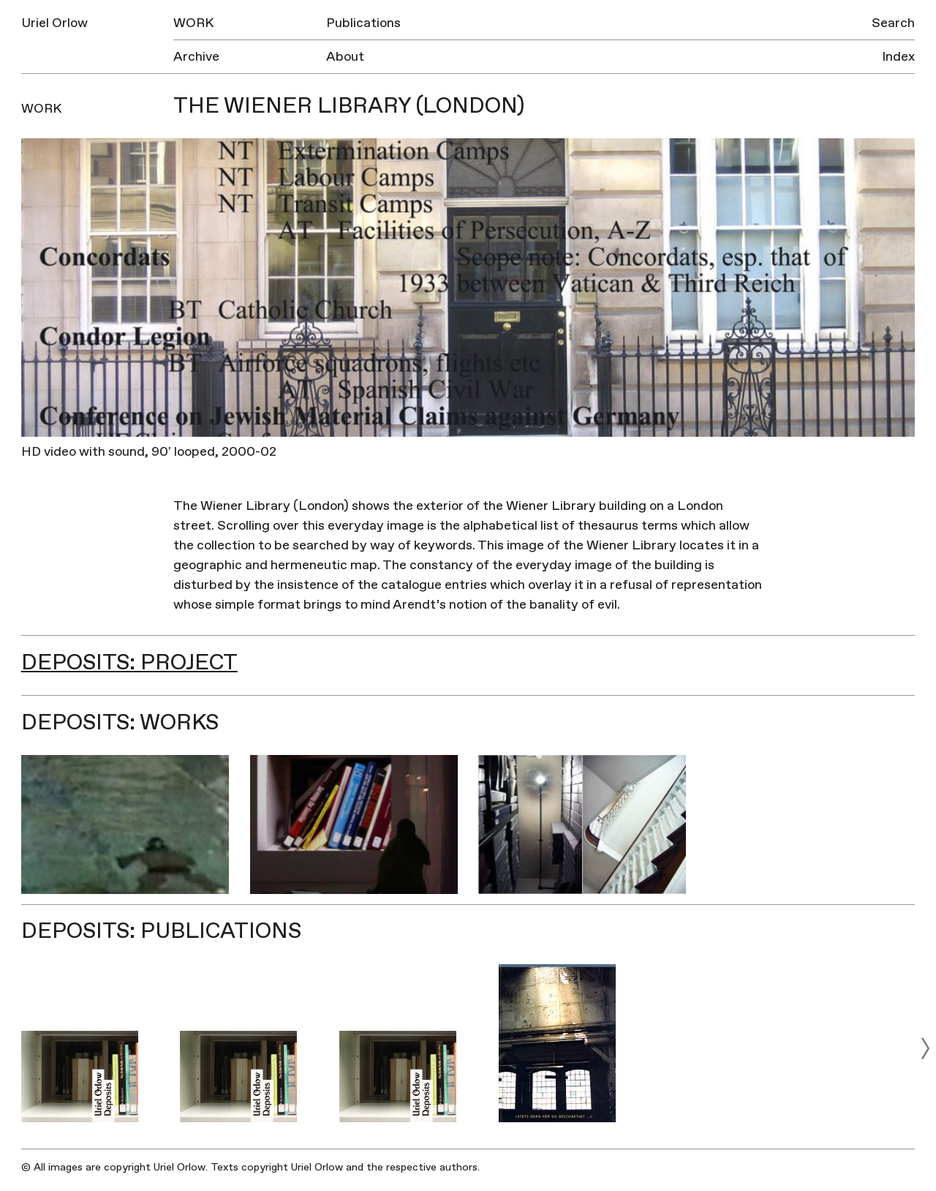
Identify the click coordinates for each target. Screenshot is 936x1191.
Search (893, 23)
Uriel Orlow (54, 23)
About (345, 56)
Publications (363, 23)
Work (193, 23)
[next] (925, 1048)
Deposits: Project (129, 662)
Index (898, 56)
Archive (196, 56)
